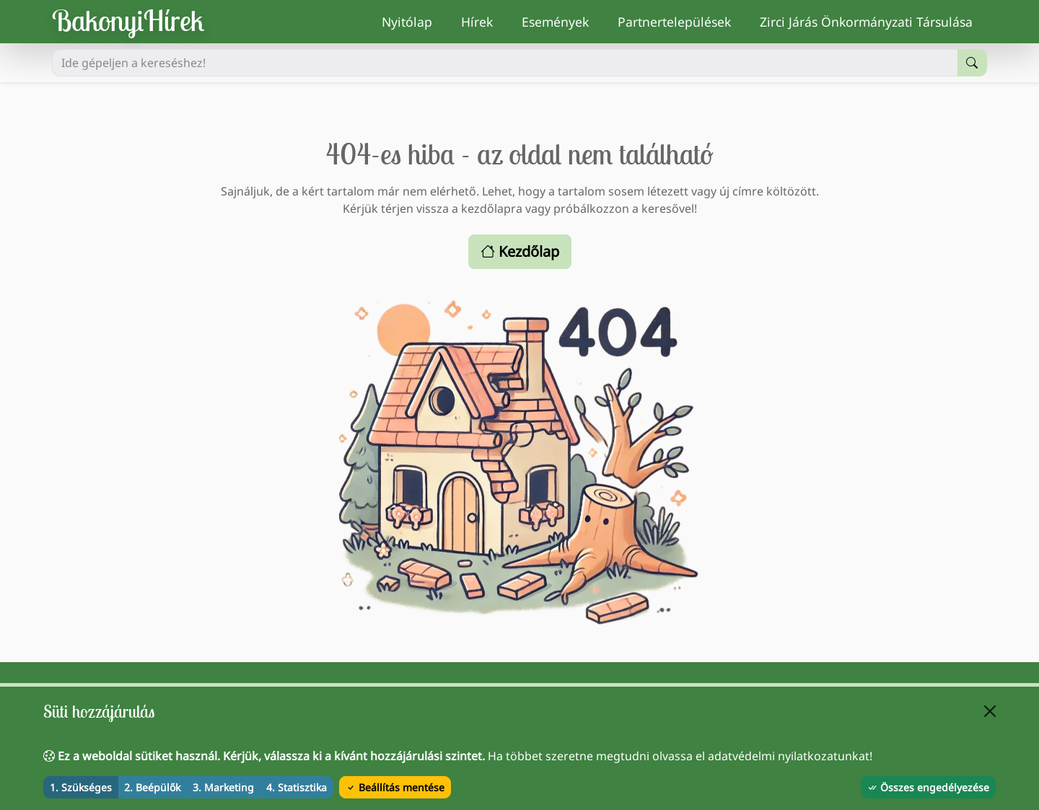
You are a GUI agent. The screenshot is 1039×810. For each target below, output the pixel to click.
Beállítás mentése (395, 787)
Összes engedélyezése (928, 787)
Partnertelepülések (681, 21)
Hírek (484, 21)
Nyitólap (414, 21)
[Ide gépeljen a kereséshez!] (505, 62)
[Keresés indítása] (972, 62)
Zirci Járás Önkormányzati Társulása (873, 21)
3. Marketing (223, 787)
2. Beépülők (152, 787)
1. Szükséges (81, 787)
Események (562, 21)
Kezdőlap (520, 251)
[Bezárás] (989, 711)
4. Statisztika (296, 787)
